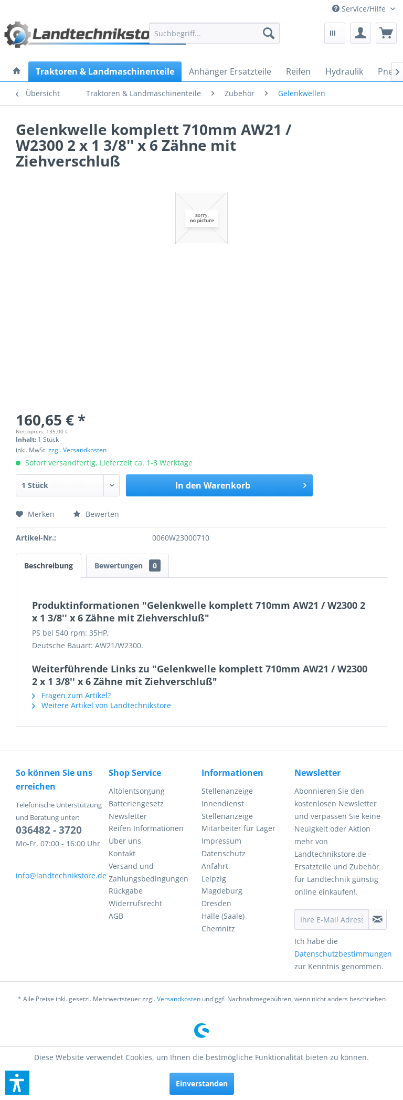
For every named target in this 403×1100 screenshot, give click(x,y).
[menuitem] (363, 8)
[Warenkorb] (386, 33)
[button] (17, 1083)
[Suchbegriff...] (214, 33)
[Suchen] (269, 33)
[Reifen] (298, 71)
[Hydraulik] (344, 71)
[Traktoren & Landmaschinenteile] (105, 71)
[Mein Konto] (360, 33)
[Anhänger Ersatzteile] (230, 71)
